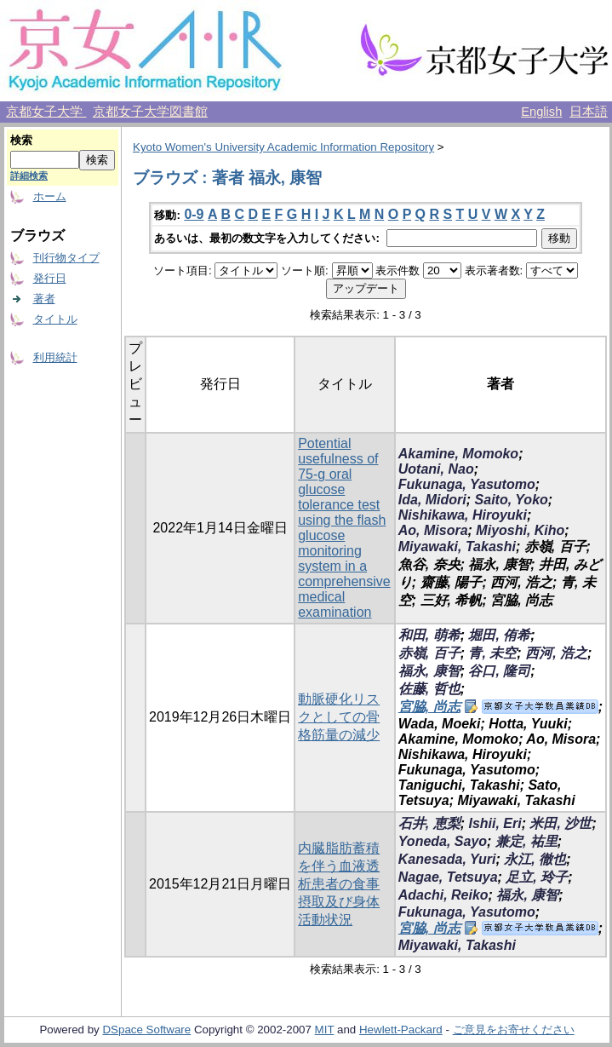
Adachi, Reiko (443, 895)
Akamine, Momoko (458, 453)
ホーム (49, 196)
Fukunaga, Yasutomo (466, 484)
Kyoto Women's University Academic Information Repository (283, 147)
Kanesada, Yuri (447, 859)
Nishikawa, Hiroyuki (462, 515)
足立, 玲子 (537, 877)
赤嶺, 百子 (429, 653)
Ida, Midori (432, 499)
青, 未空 (492, 653)
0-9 (193, 214)
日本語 (588, 111)
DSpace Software (146, 1029)
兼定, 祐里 (526, 841)
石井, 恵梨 (429, 823)
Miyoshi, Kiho (520, 530)
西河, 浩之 (556, 653)
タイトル (55, 319)
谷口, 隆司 (499, 671)
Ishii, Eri (494, 823)
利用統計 (55, 357)
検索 (21, 140)
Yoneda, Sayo (442, 841)
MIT (325, 1029)
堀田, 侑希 (499, 635)
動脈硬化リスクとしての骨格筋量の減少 (339, 717)
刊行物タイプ (66, 257)
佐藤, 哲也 (429, 689)
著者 (44, 298)
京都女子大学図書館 (150, 111)
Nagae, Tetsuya (448, 877)
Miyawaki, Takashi (457, 546)
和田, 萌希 (429, 635)
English (541, 111)
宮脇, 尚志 (429, 706)
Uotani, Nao (436, 469)
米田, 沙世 (560, 823)
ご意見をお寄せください (514, 1029)
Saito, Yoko (511, 499)
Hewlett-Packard (401, 1029)
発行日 (49, 278)
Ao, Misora (433, 530)
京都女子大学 (46, 111)
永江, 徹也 (535, 859)
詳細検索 (29, 175)
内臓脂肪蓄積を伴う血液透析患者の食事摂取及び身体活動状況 (339, 884)
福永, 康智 (429, 671)
